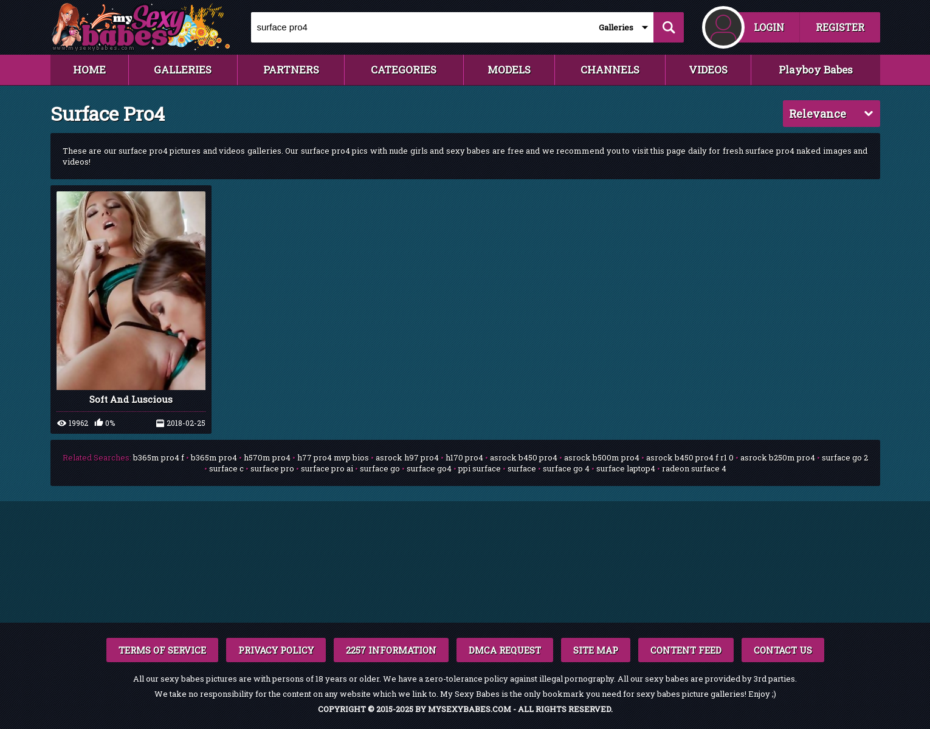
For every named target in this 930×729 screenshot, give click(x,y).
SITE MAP (595, 650)
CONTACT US (783, 650)
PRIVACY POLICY (276, 650)
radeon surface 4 (694, 468)
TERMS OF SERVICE (162, 650)
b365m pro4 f (158, 457)
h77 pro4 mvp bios (333, 457)
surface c (226, 468)
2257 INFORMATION (391, 650)
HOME (89, 70)
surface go (380, 468)
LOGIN (769, 27)
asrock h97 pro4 (407, 457)
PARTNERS (291, 70)
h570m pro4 (267, 457)
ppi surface (479, 468)
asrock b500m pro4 (601, 457)
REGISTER (840, 27)
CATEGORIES (403, 70)
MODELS (509, 70)
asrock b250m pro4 (777, 457)
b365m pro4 (214, 457)
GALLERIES (183, 70)
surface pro (272, 468)
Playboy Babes (816, 70)
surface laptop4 (625, 468)
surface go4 (429, 468)
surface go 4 (566, 468)
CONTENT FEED (686, 650)
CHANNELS (609, 70)
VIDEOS (708, 70)
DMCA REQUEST (505, 650)
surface (522, 468)
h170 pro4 (464, 457)
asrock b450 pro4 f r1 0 (690, 457)
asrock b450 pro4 (523, 457)
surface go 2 (845, 457)
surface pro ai (327, 468)
